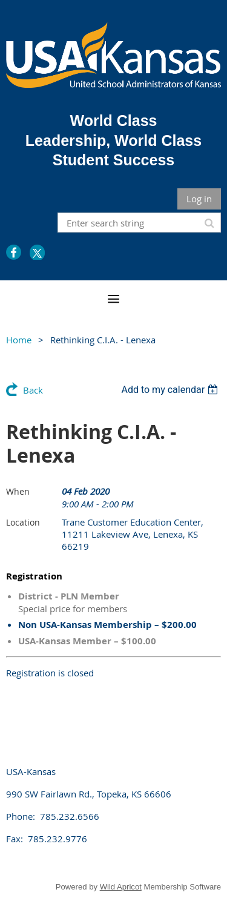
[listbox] (171, 389)
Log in (199, 199)
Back (33, 390)
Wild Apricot (121, 886)
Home (18, 340)
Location (23, 522)
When (18, 491)
